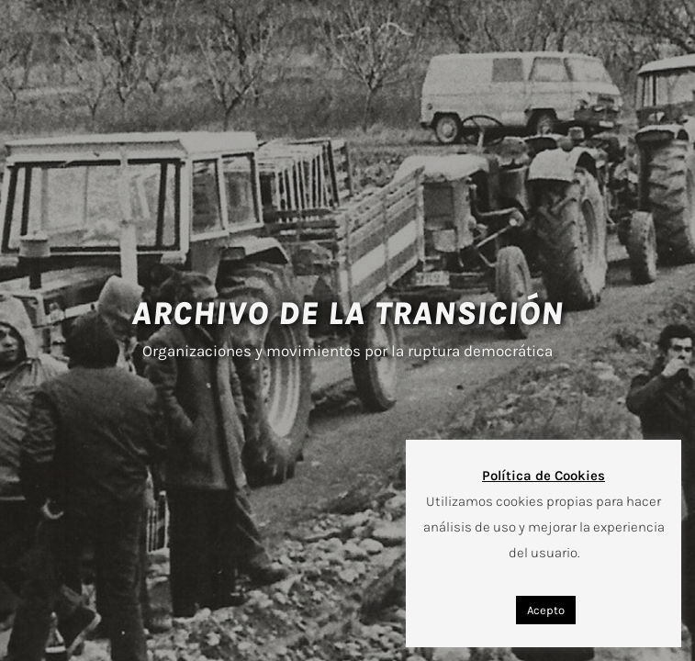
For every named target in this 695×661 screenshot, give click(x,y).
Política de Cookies (543, 475)
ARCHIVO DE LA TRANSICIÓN (347, 313)
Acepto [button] (546, 610)
